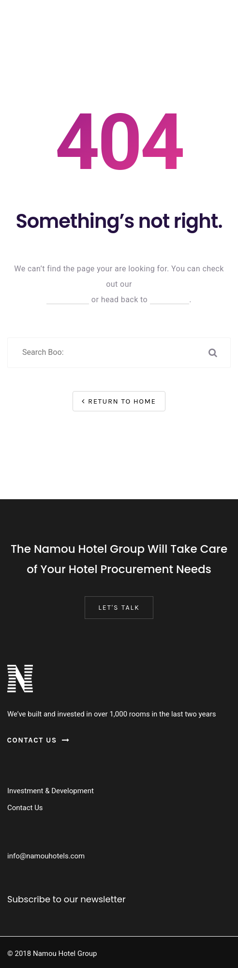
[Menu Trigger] (20, 18)
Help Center (67, 299)
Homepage (170, 299)
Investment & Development (50, 790)
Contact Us (25, 807)
